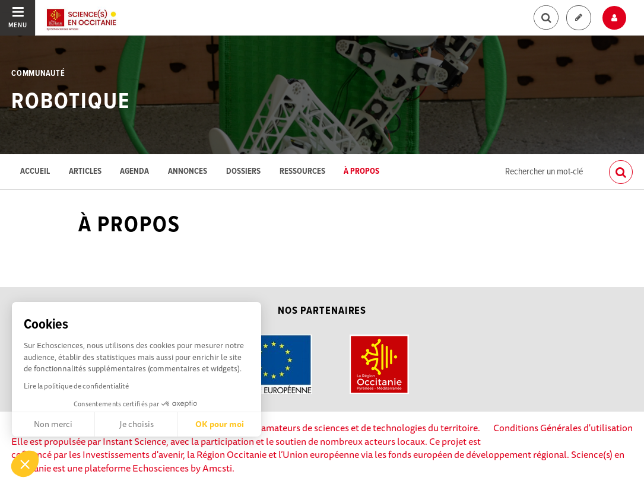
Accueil (35, 171)
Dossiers (243, 171)
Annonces (187, 171)
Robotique (70, 102)
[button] (25, 464)
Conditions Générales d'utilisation (563, 427)
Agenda (134, 171)
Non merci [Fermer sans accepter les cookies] (53, 424)
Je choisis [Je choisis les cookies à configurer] (136, 424)
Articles (85, 171)
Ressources (302, 171)
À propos (361, 171)
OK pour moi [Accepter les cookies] (219, 424)
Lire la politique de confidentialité (76, 385)
